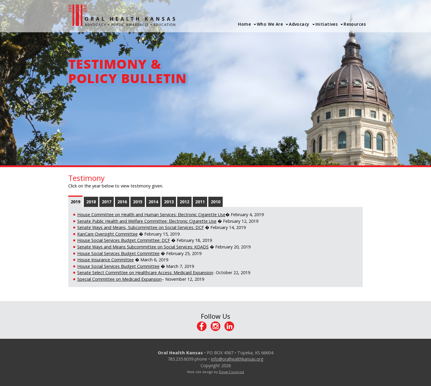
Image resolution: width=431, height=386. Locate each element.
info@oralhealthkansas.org (237, 359)
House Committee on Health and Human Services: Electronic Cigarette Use (151, 214)
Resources (355, 24)
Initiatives (326, 24)
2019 (75, 202)
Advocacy (299, 24)
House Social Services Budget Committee (118, 240)
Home (244, 24)
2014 (153, 202)
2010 (215, 202)
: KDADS (200, 247)
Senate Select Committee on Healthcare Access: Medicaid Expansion (145, 272)
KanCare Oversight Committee (107, 234)
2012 (184, 202)
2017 (106, 202)
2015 (137, 202)
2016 (122, 202)
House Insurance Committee (105, 260)
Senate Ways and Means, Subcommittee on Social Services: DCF (140, 227)
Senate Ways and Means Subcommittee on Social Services (134, 247)
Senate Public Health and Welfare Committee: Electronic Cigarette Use (146, 221)
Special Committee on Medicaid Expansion (119, 279)
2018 (91, 202)
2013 (169, 202)
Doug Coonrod (231, 372)
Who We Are (270, 24)
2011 (200, 202)
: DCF (165, 240)
